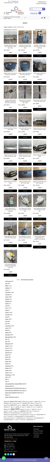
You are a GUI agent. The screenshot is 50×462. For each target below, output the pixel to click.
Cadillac (7, 288)
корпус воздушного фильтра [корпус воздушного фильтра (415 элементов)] (10, 418)
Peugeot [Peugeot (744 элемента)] (23, 409)
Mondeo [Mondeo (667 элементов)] (40, 407)
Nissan (7, 346)
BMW (6, 285)
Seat (6, 359)
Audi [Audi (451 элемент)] (27, 401)
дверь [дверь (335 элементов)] (6, 416)
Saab (6, 357)
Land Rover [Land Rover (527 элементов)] (7, 407)
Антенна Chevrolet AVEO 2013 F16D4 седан (10, 129)
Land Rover (8, 325)
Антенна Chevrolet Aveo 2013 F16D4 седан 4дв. (25, 129)
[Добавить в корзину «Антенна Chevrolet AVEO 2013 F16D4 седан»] (10, 137)
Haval (6, 310)
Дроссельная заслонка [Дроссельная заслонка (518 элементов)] (16, 412)
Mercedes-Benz (9, 337)
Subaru (7, 368)
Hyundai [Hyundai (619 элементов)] (32, 405)
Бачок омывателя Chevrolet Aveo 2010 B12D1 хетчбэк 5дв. (25, 210)
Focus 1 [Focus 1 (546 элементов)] (38, 403)
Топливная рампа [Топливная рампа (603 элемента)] (40, 414)
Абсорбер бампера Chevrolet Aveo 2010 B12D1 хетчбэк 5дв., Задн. (10, 46)
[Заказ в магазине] (40, 29)
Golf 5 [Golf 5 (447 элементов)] (19, 405)
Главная (5, 27)
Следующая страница (27, 279)
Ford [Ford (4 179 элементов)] (13, 405)
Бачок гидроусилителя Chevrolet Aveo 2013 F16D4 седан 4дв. (10, 210)
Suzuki (7, 370)
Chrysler (7, 294)
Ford (6, 308)
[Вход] (42, 18)
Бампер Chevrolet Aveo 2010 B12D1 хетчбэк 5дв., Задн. (10, 155)
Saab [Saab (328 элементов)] (39, 409)
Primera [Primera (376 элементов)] (29, 409)
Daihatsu (7, 301)
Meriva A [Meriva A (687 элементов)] (30, 407)
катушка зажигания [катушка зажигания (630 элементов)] (20, 416)
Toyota (6, 372)
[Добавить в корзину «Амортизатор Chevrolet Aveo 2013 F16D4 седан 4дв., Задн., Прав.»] (25, 110)
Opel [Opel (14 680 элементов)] (15, 409)
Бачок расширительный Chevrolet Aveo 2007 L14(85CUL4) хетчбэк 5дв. (39, 238)
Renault (7, 352)
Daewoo (7, 299)
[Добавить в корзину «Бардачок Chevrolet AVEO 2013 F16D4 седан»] (25, 191)
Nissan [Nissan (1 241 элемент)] (7, 409)
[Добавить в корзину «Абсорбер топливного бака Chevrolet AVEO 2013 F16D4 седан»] (25, 55)
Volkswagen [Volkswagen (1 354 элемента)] (24, 411)
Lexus (6, 328)
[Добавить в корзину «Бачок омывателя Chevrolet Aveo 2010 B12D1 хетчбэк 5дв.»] (25, 219)
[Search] (44, 9)
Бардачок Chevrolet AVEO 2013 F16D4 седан (25, 182)
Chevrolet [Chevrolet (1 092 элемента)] (7, 403)
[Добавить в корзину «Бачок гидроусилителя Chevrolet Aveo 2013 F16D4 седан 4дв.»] (10, 219)
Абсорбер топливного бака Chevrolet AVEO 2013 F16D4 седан (25, 46)
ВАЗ (6, 379)
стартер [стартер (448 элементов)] (17, 419)
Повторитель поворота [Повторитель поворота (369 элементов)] (25, 414)
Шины (6, 395)
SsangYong (8, 366)
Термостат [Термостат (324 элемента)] (33, 414)
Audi (6, 283)
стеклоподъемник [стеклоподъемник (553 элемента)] (30, 419)
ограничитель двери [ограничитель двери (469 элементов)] (21, 418)
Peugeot (7, 350)
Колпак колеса (9, 386)
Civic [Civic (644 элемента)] (14, 403)
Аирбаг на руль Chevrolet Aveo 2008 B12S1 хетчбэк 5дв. (10, 74)
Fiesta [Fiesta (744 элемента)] (32, 403)
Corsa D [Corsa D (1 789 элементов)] (26, 403)
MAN (6, 330)
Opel (6, 348)
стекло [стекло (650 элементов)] (23, 419)
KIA (6, 323)
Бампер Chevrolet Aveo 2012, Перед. (39, 155)
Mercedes (7, 334)
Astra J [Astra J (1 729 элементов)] (21, 401)
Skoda (6, 361)
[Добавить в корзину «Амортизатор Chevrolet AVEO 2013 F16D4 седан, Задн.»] (39, 109)
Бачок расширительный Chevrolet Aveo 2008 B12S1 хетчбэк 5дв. (10, 266)
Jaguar (7, 319)
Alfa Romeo (8, 281)
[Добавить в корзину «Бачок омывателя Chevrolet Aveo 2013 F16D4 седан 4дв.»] (25, 245)
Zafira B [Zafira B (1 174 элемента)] (7, 413)
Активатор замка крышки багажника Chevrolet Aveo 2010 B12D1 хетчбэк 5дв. (10, 101)
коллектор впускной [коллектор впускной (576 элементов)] (30, 416)
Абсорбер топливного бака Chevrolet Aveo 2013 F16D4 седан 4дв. (40, 46)
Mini (6, 341)
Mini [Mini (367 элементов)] (35, 407)
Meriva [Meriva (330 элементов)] (24, 407)
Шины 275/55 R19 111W (11, 397)
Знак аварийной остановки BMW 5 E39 (15, 383)
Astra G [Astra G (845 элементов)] (6, 401)
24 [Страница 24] (21, 279)
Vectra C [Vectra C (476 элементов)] (16, 411)
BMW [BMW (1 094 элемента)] (37, 401)
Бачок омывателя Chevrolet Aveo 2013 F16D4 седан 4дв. (25, 237)
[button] (4, 458)
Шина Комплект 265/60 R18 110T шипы (15, 390)
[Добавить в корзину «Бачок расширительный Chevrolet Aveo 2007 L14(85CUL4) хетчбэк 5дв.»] (39, 247)
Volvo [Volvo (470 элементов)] (31, 411)
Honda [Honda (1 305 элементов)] (25, 405)
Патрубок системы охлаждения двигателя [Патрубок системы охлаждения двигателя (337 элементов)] (11, 414)
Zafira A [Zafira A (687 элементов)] (36, 411)
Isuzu (6, 317)
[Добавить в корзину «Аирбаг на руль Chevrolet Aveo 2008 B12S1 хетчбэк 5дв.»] (10, 82)
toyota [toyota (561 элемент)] (6, 411)
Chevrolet (7, 292)
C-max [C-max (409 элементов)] (43, 401)
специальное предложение (21, 13)
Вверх (46, 458)
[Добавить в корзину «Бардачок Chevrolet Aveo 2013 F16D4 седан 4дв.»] (39, 191)
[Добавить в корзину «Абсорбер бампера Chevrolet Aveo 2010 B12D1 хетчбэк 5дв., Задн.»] (10, 55)
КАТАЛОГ (10, 27)
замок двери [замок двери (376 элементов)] (11, 416)
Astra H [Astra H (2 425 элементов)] (13, 401)
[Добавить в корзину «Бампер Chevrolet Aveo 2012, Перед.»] (39, 164)
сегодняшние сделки (9, 13)
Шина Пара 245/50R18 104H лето (13, 392)
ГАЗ (6, 381)
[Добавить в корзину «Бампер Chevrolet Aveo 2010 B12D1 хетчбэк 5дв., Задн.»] (10, 164)
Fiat (6, 305)
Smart (6, 363)
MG (6, 339)
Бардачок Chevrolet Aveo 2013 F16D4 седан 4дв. (39, 182)
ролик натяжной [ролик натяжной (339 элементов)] (29, 418)
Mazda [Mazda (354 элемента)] (13, 407)
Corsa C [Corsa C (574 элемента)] (19, 403)
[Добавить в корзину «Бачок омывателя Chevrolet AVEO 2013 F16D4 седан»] (10, 245)
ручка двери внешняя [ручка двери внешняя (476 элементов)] (39, 418)
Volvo (6, 377)
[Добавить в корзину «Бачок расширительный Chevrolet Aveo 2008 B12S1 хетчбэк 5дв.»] (10, 275)
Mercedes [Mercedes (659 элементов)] (18, 407)
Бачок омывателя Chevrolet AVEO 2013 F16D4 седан (10, 237)
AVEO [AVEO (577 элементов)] (32, 401)
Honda (6, 312)
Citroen (7, 297)
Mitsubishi (7, 343)
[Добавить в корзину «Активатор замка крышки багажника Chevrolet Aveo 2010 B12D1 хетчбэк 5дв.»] (10, 110)
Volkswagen (8, 375)
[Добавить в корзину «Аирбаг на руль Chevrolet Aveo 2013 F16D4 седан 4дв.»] (25, 82)
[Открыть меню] (25, 17)
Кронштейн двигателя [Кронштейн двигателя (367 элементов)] (27, 412)
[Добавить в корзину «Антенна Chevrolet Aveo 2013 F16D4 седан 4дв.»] (25, 137)
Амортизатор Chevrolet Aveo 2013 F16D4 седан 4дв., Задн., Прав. (25, 101)
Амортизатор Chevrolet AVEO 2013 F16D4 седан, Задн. (39, 101)
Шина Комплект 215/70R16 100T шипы (15, 388)
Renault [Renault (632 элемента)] (34, 409)
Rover (6, 355)
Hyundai (7, 314)
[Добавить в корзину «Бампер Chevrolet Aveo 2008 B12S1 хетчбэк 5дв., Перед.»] (39, 137)
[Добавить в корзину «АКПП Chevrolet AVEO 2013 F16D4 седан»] (39, 82)
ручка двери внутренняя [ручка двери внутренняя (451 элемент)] (9, 419)
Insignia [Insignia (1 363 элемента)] (38, 405)
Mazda (7, 332)
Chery (6, 290)
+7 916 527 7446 (34, 13)
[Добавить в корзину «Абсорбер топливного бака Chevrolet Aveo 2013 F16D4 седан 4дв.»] (39, 55)
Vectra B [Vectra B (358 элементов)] (11, 411)
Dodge (6, 303)
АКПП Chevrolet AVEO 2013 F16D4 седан (40, 74)
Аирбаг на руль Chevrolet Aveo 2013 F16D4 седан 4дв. (25, 74)
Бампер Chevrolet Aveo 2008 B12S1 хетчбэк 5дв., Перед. (39, 129)
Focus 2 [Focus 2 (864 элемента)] (7, 405)
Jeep (6, 321)
